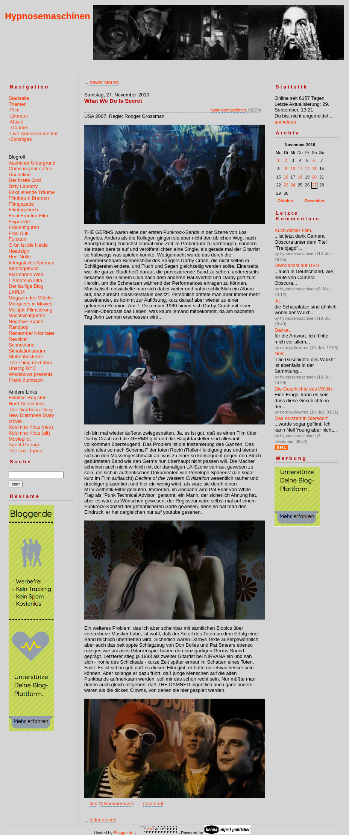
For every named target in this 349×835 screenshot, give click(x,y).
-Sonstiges (20, 139)
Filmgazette (21, 204)
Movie (15, 421)
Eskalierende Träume (32, 192)
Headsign (19, 251)
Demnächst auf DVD (297, 265)
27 (314, 185)
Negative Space (26, 321)
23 (286, 185)
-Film (14, 110)
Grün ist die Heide (28, 245)
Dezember (315, 200)
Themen (18, 104)
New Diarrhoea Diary (31, 415)
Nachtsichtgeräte (27, 315)
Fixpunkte (19, 221)
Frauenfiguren (24, 227)
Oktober (285, 200)
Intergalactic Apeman (31, 263)
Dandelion (20, 174)
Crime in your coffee (30, 168)
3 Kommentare (116, 803)
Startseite (19, 98)
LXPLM (17, 292)
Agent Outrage (25, 444)
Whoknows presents (31, 374)
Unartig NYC (22, 368)
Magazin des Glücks (31, 298)
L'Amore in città (25, 280)
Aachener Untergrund (32, 163)
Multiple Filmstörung (30, 310)
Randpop (19, 327)
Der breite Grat (25, 180)
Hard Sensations (27, 403)
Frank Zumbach (26, 380)
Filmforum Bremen (29, 198)
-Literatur (18, 116)
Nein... (282, 353)
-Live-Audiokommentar (33, 133)
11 (300, 168)
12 (307, 168)
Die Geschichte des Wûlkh (303, 389)
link (93, 803)
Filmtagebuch (23, 209)
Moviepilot (20, 439)
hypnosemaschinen (228, 110)
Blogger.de (124, 832)
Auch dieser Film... (295, 230)
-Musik (16, 122)
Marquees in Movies (30, 304)
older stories (103, 820)
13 (314, 168)
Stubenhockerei (25, 356)
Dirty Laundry (23, 186)
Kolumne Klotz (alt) (29, 433)
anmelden (285, 122)
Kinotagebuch (24, 268)
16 (286, 177)
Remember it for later (32, 333)
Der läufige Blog (26, 286)
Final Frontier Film (28, 215)
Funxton (17, 239)
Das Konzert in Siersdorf (301, 418)
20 (314, 177)
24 (293, 185)
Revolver (18, 339)
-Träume (18, 127)
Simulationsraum (27, 351)
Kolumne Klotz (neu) (31, 427)
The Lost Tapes (25, 450)
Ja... (279, 301)
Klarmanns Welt (26, 274)
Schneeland (22, 345)
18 (300, 177)
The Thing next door (30, 362)
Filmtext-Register (27, 397)
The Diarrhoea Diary (31, 409)
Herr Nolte (20, 257)
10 (293, 168)
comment (153, 803)
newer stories (104, 82)
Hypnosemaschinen (47, 16)
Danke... (284, 330)
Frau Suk (19, 233)
